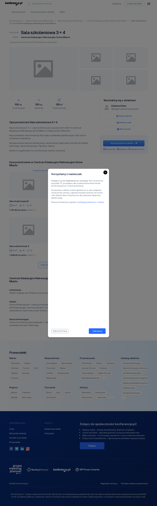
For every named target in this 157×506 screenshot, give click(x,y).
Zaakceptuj (97, 331)
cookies (100, 202)
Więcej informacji (60, 331)
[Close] (105, 172)
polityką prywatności (87, 202)
